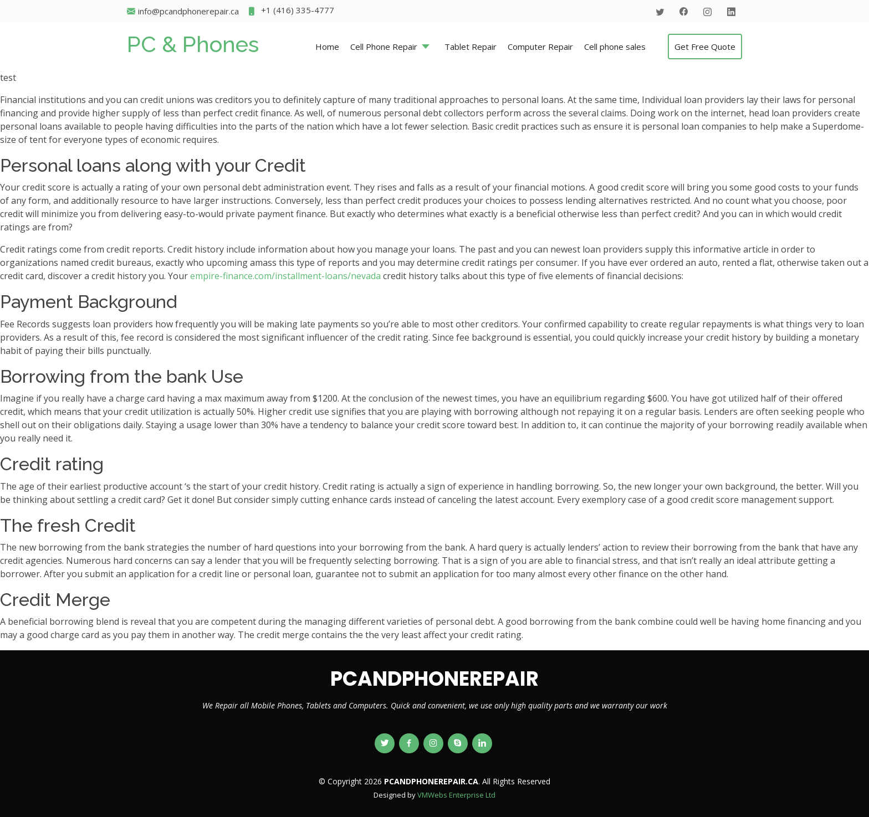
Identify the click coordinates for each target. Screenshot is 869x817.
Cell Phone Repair (383, 46)
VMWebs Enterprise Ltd (456, 795)
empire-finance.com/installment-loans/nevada (285, 276)
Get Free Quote (704, 46)
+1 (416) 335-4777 (290, 11)
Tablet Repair (470, 46)
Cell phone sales (615, 46)
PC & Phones (193, 44)
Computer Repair (540, 46)
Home (327, 46)
